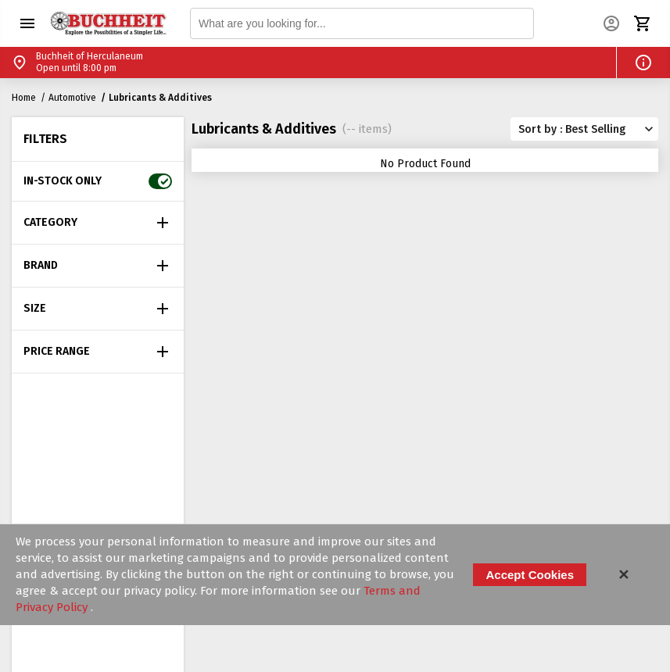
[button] (27, 23)
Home (24, 97)
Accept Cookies (529, 574)
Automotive (72, 97)
